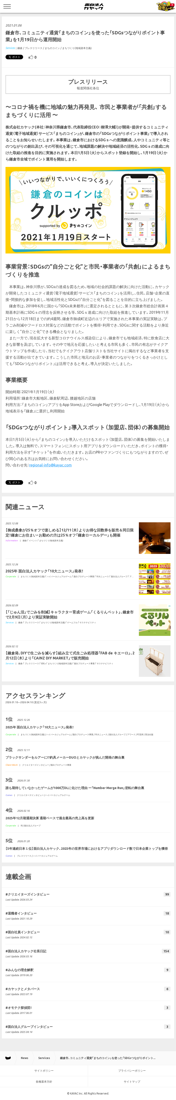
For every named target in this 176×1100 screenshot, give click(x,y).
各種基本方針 (44, 1081)
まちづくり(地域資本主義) (77, 48)
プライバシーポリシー (132, 1070)
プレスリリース (33, 48)
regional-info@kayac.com (50, 465)
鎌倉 (19, 48)
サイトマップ (132, 1081)
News (24, 1057)
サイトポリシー (44, 1070)
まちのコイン (52, 48)
